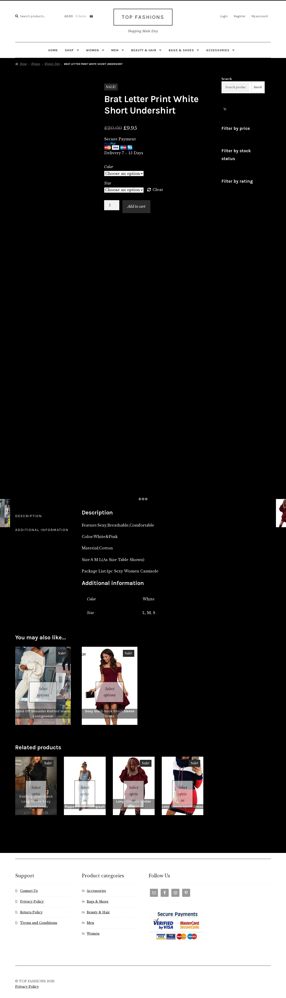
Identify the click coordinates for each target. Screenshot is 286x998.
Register (239, 16)
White (149, 597)
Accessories (217, 48)
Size (107, 182)
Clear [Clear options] (158, 188)
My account (259, 16)
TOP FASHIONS (143, 16)
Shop (69, 48)
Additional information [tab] (42, 528)
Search (226, 77)
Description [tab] (28, 514)
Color (108, 165)
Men (115, 48)
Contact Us (29, 878)
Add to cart (136, 205)
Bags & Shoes (181, 48)
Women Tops (52, 62)
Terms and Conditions (38, 910)
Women (92, 48)
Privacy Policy (32, 889)
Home (53, 48)
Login (224, 16)
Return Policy (31, 899)
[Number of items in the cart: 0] (224, 107)
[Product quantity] (111, 204)
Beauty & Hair (143, 48)
